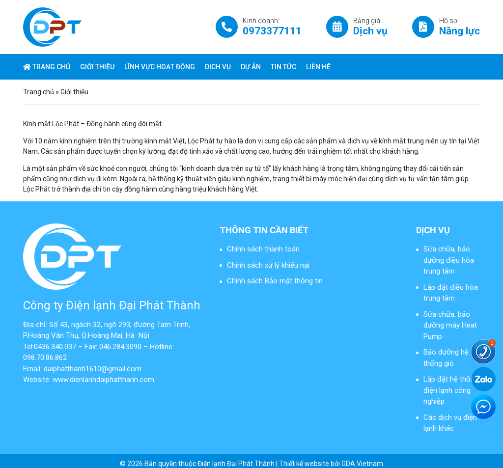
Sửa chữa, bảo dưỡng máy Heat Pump (450, 325)
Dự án (251, 67)
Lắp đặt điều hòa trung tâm (450, 293)
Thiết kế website (304, 464)
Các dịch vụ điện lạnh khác (450, 423)
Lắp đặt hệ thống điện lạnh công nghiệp (450, 390)
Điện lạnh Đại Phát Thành (236, 464)
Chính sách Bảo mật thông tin (275, 280)
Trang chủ (46, 67)
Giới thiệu (97, 67)
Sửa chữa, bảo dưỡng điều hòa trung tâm (448, 260)
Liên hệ (318, 67)
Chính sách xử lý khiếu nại (268, 265)
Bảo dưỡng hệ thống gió (446, 358)
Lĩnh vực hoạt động (159, 67)
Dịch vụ (218, 67)
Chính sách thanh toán (263, 249)
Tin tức (283, 67)
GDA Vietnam (362, 464)
